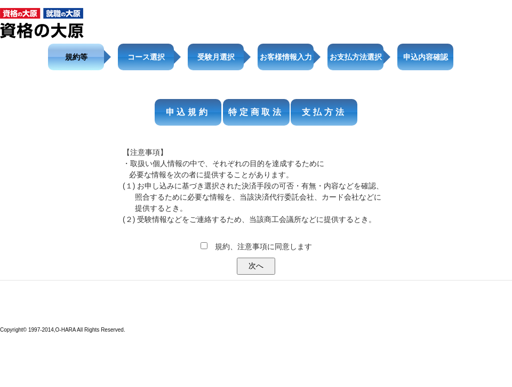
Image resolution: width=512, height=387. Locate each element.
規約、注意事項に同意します (263, 246)
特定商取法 (256, 112)
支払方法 (324, 112)
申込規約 (188, 112)
